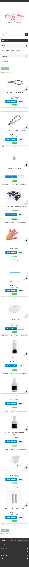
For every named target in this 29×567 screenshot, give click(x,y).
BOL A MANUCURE (14, 319)
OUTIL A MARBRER (14, 281)
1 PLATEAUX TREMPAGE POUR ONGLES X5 (14, 206)
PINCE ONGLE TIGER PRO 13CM (14, 92)
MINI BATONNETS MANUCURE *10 (14, 508)
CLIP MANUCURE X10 (14, 244)
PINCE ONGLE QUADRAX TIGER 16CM (14, 130)
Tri (1, 64)
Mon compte (4, 555)
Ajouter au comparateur (22, 108)
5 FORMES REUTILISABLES (14, 168)
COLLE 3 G (14, 357)
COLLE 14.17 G (14, 395)
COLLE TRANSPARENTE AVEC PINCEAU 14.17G (14, 433)
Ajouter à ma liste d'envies (8, 108)
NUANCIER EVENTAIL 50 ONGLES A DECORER (14, 471)
